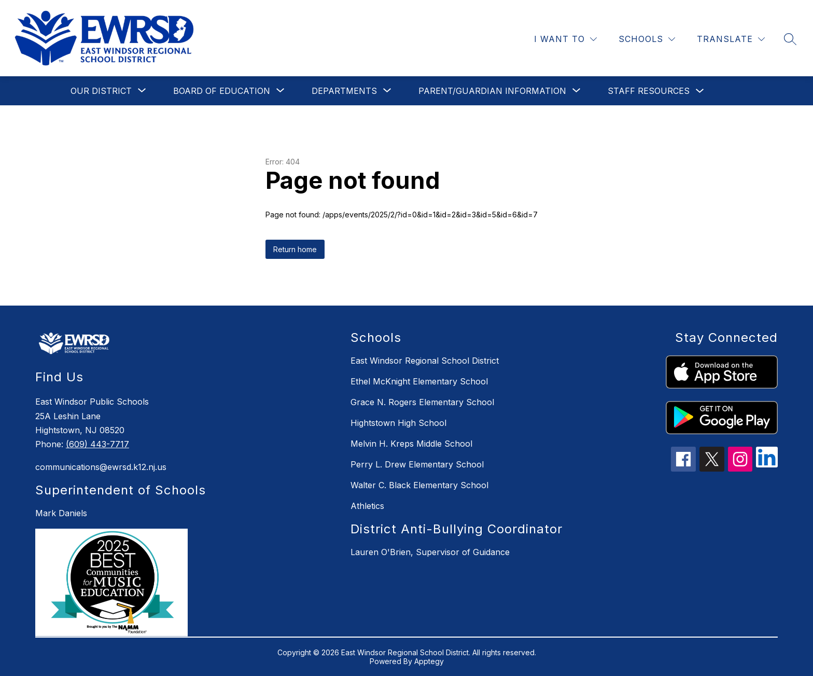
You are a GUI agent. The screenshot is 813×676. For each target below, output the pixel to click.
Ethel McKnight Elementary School (419, 381)
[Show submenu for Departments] (344, 91)
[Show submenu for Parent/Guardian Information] (492, 91)
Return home (295, 249)
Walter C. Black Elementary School (419, 485)
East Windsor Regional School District (425, 360)
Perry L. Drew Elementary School (417, 464)
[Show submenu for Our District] (101, 91)
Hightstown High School (398, 423)
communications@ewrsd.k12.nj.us (100, 467)
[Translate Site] (730, 39)
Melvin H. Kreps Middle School (411, 443)
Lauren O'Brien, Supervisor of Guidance (430, 552)
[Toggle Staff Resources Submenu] (700, 91)
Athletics (367, 506)
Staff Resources (649, 91)
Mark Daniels (61, 513)
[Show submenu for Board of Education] (221, 91)
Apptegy (429, 661)
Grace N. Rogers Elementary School (422, 402)
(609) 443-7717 (97, 444)
